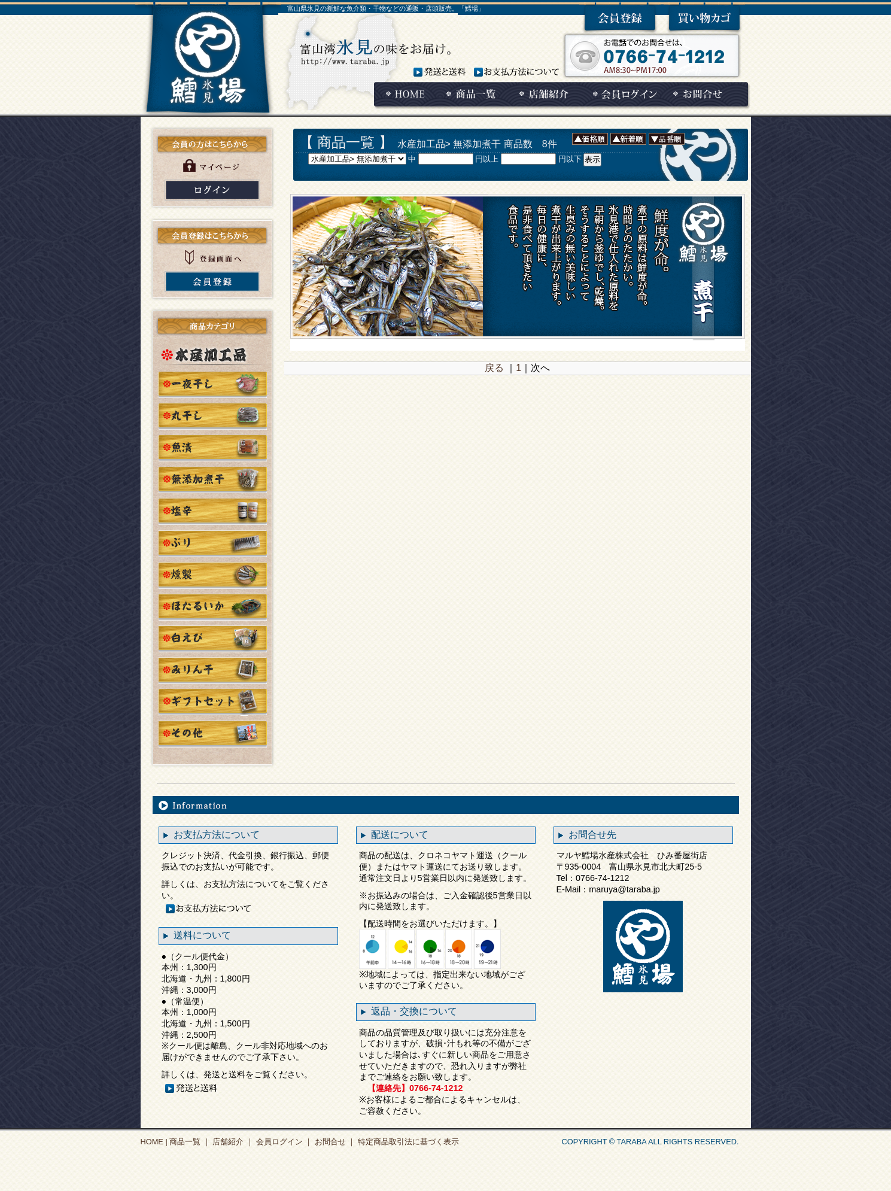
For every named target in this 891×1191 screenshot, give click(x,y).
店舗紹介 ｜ (232, 1141)
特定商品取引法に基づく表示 (407, 1141)
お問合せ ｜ (333, 1141)
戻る (494, 368)
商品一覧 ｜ (189, 1141)
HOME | (154, 1141)
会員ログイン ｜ (283, 1141)
